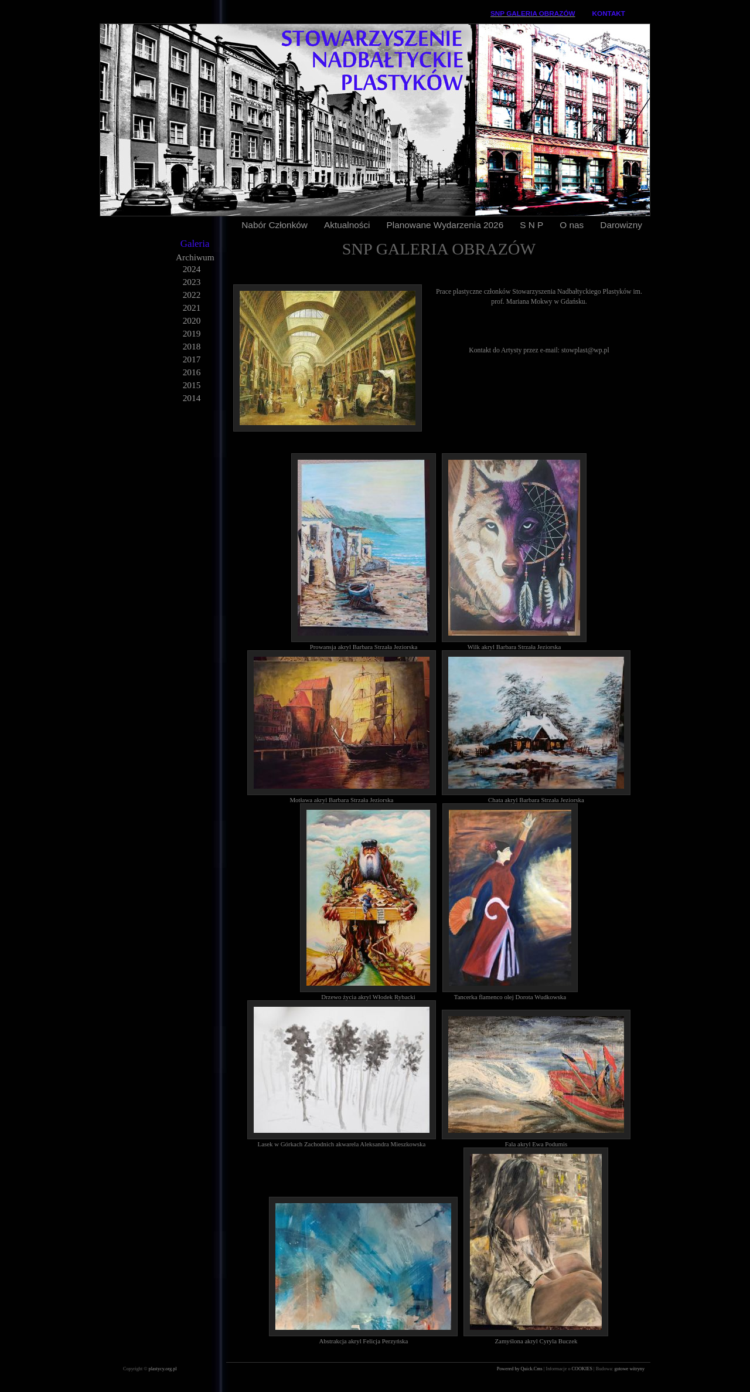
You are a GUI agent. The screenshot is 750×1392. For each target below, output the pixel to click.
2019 (192, 333)
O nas (572, 225)
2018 (192, 346)
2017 (192, 359)
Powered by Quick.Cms (520, 1368)
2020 (192, 320)
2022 (192, 295)
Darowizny (621, 225)
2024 (192, 269)
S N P (531, 225)
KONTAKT (608, 13)
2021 (192, 308)
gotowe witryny (629, 1368)
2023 (192, 282)
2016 (192, 372)
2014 (192, 398)
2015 (192, 385)
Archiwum (195, 257)
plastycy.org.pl (163, 1368)
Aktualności (347, 225)
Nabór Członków (274, 225)
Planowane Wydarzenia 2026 (445, 225)
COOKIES (583, 1368)
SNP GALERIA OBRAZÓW (532, 13)
